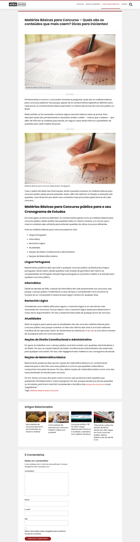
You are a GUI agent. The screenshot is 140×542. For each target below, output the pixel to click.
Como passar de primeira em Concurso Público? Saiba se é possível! (58, 427)
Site (26, 515)
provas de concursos (95, 384)
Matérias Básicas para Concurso (45, 390)
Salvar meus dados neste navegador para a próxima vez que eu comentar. (45, 528)
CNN (92, 330)
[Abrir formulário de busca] (130, 4)
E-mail (28, 505)
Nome (27, 495)
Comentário (30, 467)
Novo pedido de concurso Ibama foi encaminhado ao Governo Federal (35, 426)
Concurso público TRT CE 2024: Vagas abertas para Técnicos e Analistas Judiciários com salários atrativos (81, 428)
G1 (86, 330)
